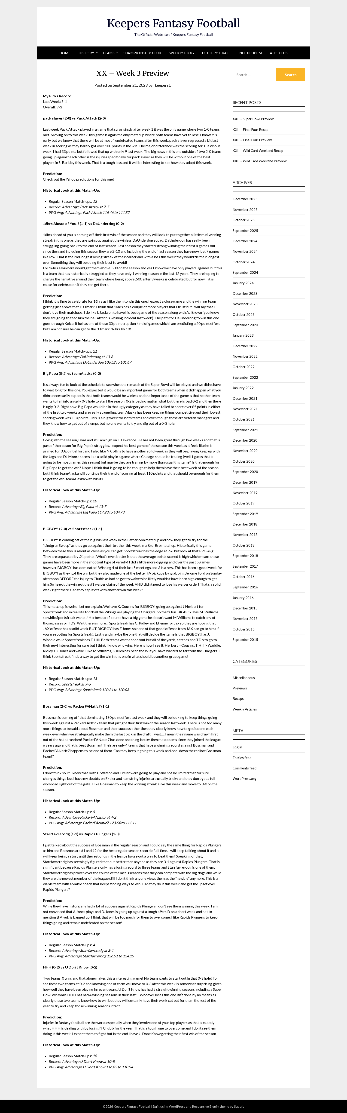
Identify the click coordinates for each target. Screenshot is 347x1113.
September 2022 (245, 377)
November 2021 (245, 409)
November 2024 (245, 251)
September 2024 (245, 272)
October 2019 (244, 503)
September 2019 (245, 514)
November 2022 (245, 356)
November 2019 (245, 493)
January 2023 (243, 335)
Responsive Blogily (205, 1106)
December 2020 (245, 440)
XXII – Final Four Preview (252, 140)
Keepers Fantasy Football (173, 23)
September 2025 (245, 230)
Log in (237, 747)
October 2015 (244, 629)
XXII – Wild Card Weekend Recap (258, 150)
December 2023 (245, 293)
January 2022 (243, 388)
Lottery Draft (216, 53)
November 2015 (245, 618)
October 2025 (244, 220)
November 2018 (245, 534)
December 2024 (245, 241)
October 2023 (244, 314)
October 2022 (244, 367)
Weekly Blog (181, 53)
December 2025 (245, 199)
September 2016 (245, 587)
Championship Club (142, 53)
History (86, 53)
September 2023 (245, 325)
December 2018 (245, 524)
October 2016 (244, 577)
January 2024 (243, 283)
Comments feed (244, 768)
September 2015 (245, 639)
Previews (240, 688)
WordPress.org (244, 778)
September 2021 (245, 430)
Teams (108, 53)
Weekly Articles (245, 709)
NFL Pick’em (250, 53)
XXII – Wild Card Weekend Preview (259, 161)
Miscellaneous (244, 678)
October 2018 (244, 545)
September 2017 (245, 566)
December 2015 (245, 608)
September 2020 (245, 472)
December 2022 (245, 346)
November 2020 (245, 451)
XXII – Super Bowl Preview (253, 119)
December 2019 (245, 482)
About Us (279, 53)
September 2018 (245, 555)
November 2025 (245, 209)
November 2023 (245, 304)
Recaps (238, 698)
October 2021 (244, 419)
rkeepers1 (162, 85)
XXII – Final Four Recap (250, 129)
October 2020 (244, 461)
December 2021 (245, 398)
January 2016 (243, 598)
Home (64, 53)
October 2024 (244, 262)
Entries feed (242, 758)
